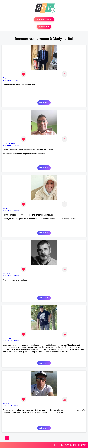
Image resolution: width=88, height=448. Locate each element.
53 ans (16, 341)
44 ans (16, 210)
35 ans (16, 80)
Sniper (5, 78)
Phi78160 (7, 339)
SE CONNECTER (44, 27)
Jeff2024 (6, 273)
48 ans (16, 276)
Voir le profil (44, 103)
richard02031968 (10, 143)
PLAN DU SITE (70, 445)
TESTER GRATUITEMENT (44, 19)
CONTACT (82, 445)
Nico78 (6, 404)
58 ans (16, 145)
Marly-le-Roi (7, 80)
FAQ (56, 445)
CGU (61, 445)
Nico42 (6, 208)
